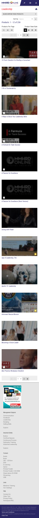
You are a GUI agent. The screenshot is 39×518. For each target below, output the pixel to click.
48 (11, 30)
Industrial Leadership (10, 444)
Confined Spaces (8, 438)
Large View (28, 30)
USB (4, 477)
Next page (24, 35)
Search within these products (13, 14)
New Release (35, 254)
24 (7, 30)
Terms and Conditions (8, 512)
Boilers (5, 436)
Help (30, 3)
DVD (4, 462)
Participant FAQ (8, 500)
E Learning (6, 465)
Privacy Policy (7, 498)
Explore (5, 427)
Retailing (6, 422)
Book (5, 458)
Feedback (6, 418)
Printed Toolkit (8, 469)
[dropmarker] (32, 19)
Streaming (6, 475)
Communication (8, 415)
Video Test (6, 496)
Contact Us (7, 494)
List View (35, 30)
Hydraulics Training (9, 442)
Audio (5, 456)
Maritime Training (9, 486)
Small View (32, 30)
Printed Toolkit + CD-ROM (11, 471)
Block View (25, 30)
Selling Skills (7, 424)
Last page (27, 35)
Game (5, 467)
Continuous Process (9, 440)
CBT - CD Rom (8, 460)
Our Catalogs (7, 488)
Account (36, 3)
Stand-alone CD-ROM (10, 473)
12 (3, 30)
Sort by (23, 19)
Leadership (7, 420)
